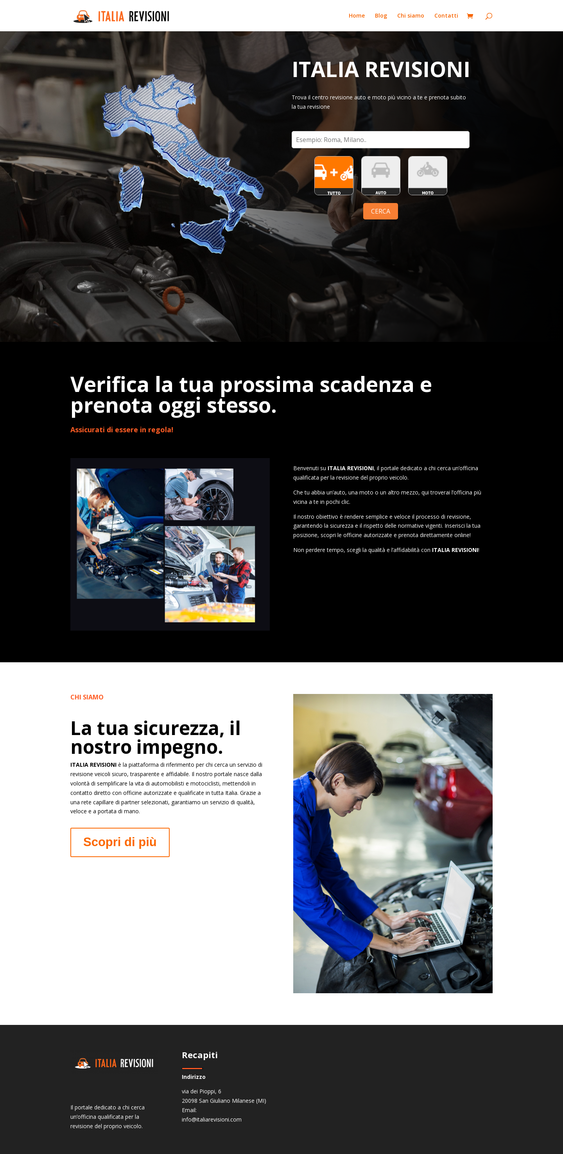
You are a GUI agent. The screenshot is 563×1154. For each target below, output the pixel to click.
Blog (381, 16)
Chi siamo (410, 16)
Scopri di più (120, 842)
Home (357, 16)
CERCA (380, 211)
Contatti (446, 16)
